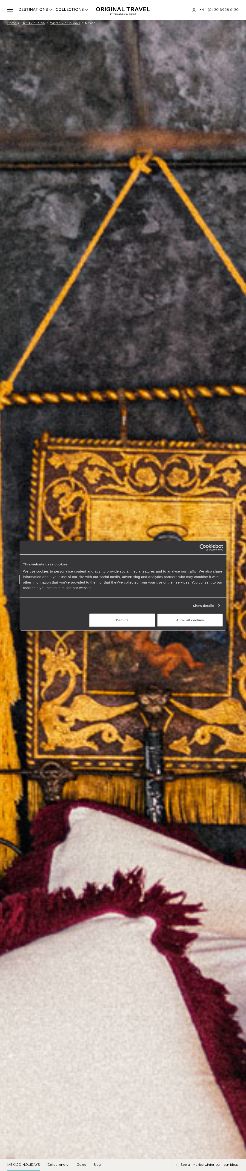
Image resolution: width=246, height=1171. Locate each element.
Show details (203, 605)
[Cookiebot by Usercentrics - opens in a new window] (203, 547)
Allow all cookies (190, 620)
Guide (81, 1165)
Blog (97, 1165)
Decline (122, 620)
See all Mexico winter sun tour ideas (205, 1165)
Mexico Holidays (23, 1165)
